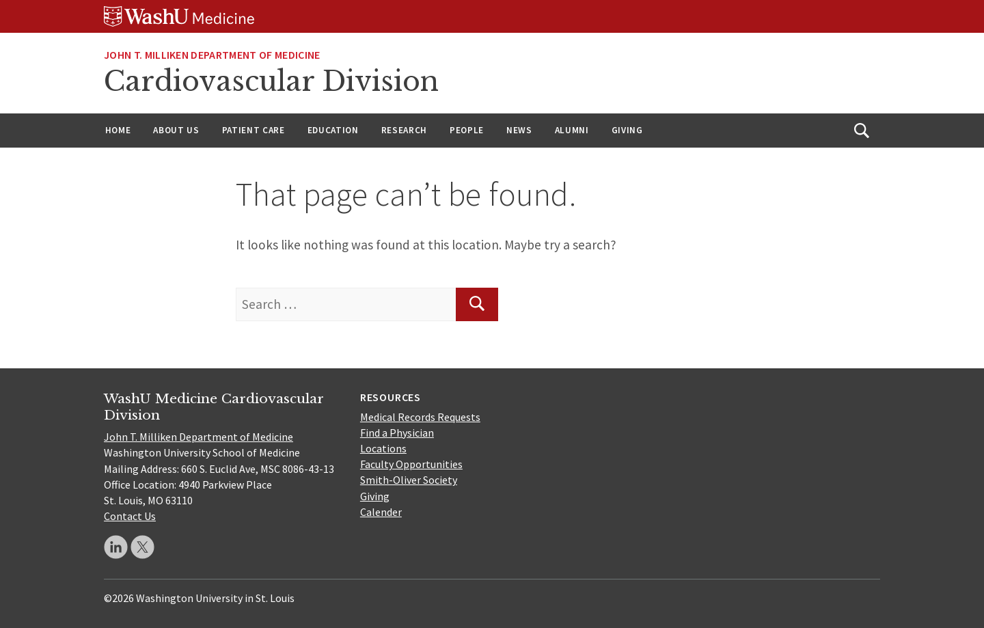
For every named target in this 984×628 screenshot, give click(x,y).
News (519, 130)
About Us (176, 130)
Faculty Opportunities (411, 464)
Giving (627, 130)
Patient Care (253, 130)
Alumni (572, 130)
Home (118, 130)
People (467, 130)
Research (404, 130)
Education (333, 130)
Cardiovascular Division (271, 81)
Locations (383, 448)
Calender (381, 512)
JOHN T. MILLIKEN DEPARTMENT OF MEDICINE (212, 55)
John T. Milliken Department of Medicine (198, 436)
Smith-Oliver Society (408, 480)
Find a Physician (397, 432)
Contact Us (130, 516)
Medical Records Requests (420, 417)
